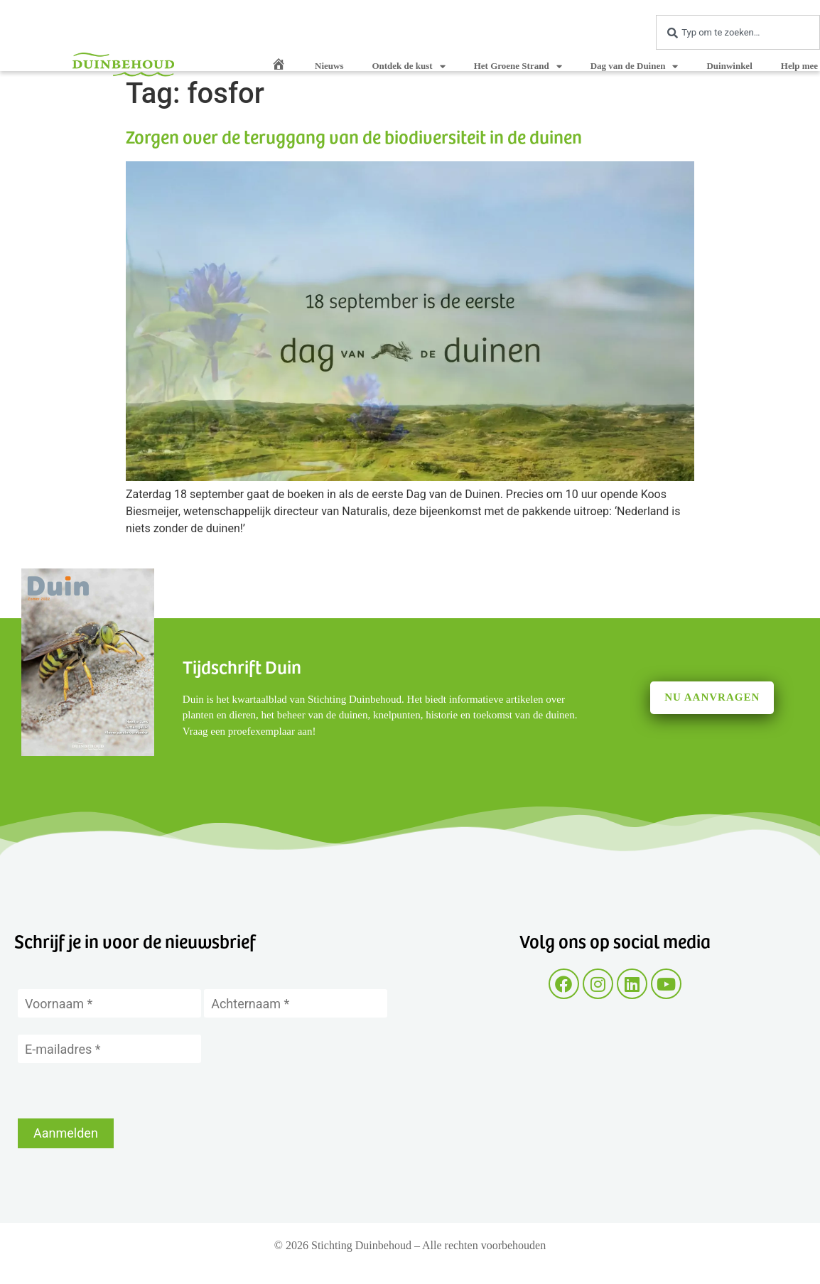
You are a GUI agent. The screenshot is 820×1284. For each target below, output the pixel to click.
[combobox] (738, 32)
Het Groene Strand (518, 66)
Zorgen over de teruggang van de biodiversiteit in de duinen (354, 136)
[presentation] (126, 1090)
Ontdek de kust (408, 66)
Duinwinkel (729, 65)
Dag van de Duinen (634, 66)
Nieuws (329, 65)
